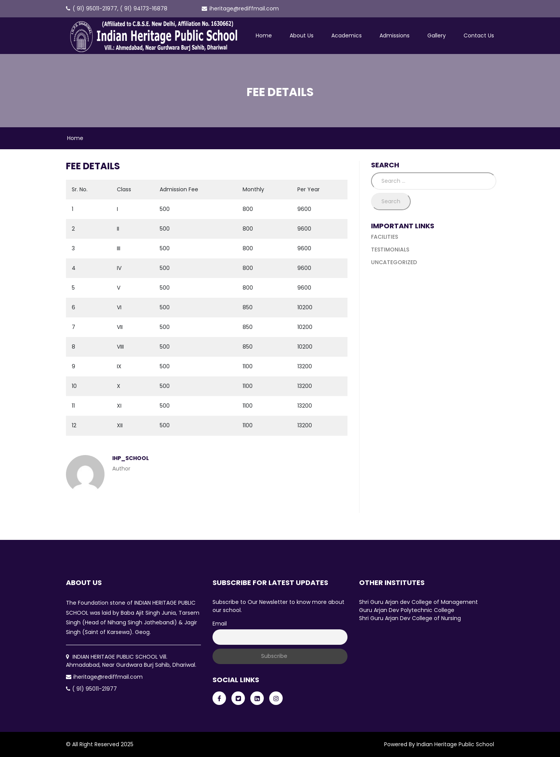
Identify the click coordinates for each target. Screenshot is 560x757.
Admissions (395, 35)
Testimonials (390, 249)
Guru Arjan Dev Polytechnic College (406, 610)
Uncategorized (394, 262)
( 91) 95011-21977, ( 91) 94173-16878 (116, 8)
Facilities (384, 237)
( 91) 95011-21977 (91, 689)
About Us (302, 35)
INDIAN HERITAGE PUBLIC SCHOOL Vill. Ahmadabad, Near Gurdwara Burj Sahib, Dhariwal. (131, 661)
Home (264, 35)
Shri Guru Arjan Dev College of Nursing (410, 618)
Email (220, 623)
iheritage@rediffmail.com (240, 8)
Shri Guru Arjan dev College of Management (418, 602)
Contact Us (479, 35)
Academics (346, 35)
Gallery (436, 35)
